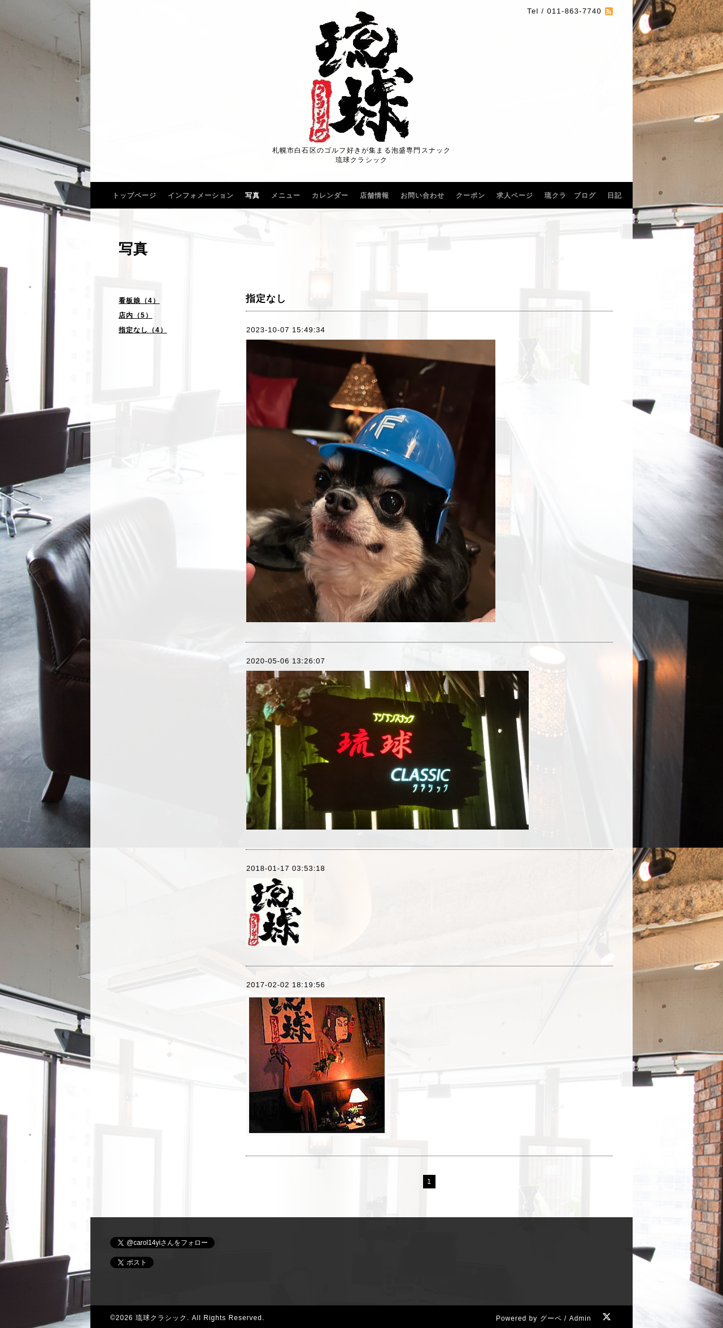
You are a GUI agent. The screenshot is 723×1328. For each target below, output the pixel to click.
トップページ (134, 195)
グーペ (551, 1318)
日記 (614, 195)
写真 (252, 195)
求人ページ (514, 195)
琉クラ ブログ (570, 195)
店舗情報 (374, 195)
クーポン (470, 195)
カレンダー (330, 195)
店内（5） (136, 315)
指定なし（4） (143, 330)
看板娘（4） (139, 301)
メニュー (285, 195)
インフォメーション (201, 195)
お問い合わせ (422, 195)
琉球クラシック (161, 1318)
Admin (580, 1318)
